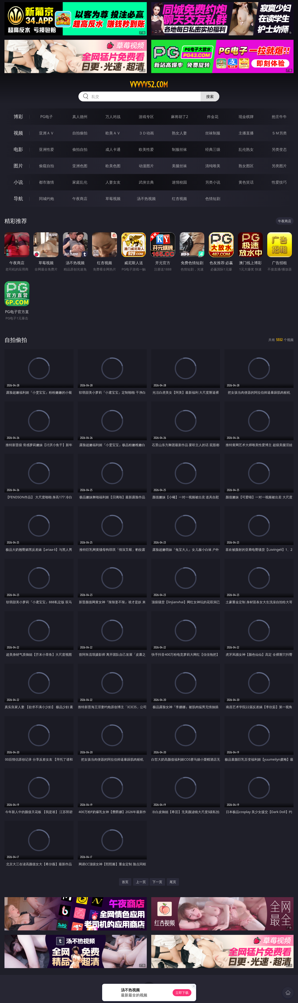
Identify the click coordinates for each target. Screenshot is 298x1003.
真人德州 (79, 116)
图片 (18, 166)
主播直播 (246, 133)
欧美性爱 (146, 149)
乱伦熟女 (246, 149)
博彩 (18, 116)
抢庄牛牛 (279, 116)
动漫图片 (146, 165)
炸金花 (212, 116)
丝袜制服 (212, 133)
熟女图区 (246, 165)
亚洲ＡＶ (46, 133)
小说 (18, 182)
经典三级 (212, 149)
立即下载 (182, 992)
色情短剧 (212, 198)
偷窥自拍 (46, 165)
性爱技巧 (279, 182)
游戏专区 (146, 116)
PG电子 (46, 116)
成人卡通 (112, 149)
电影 (18, 149)
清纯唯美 (212, 165)
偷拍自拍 (79, 149)
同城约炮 (46, 198)
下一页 (157, 882)
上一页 (141, 882)
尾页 (173, 882)
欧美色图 (112, 165)
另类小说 (212, 182)
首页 (125, 882)
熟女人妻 (179, 133)
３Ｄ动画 (146, 133)
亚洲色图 (79, 165)
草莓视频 (112, 198)
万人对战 (112, 116)
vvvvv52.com (149, 84)
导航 (18, 198)
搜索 (210, 96)
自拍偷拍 (79, 133)
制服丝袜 (179, 149)
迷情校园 (179, 182)
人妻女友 (112, 182)
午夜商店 (79, 198)
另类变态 (279, 149)
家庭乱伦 (79, 182)
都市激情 (46, 182)
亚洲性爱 (46, 149)
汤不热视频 (146, 198)
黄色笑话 (246, 182)
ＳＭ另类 (279, 133)
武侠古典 (146, 182)
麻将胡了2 (179, 116)
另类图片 (279, 165)
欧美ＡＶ (112, 133)
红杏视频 (179, 198)
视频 (18, 133)
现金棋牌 (246, 116)
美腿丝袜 (179, 165)
